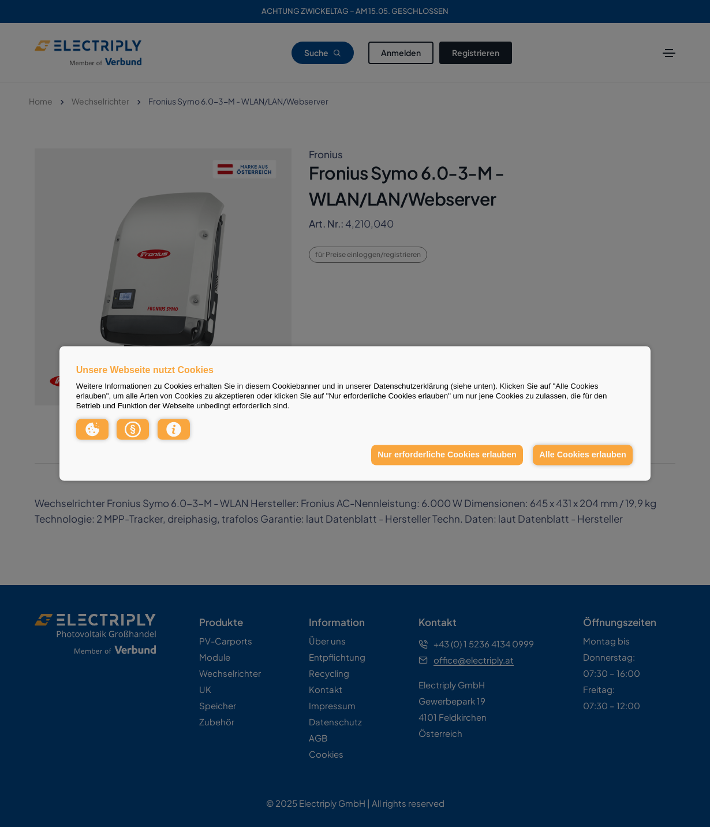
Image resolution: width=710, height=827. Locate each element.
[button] (92, 429)
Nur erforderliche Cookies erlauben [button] (447, 454)
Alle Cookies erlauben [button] (582, 454)
